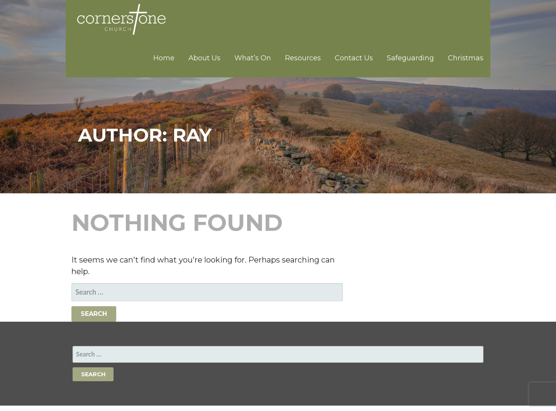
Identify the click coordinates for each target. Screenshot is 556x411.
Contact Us (354, 58)
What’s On (252, 58)
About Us (204, 58)
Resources (303, 58)
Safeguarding (410, 58)
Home (164, 58)
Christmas (465, 58)
